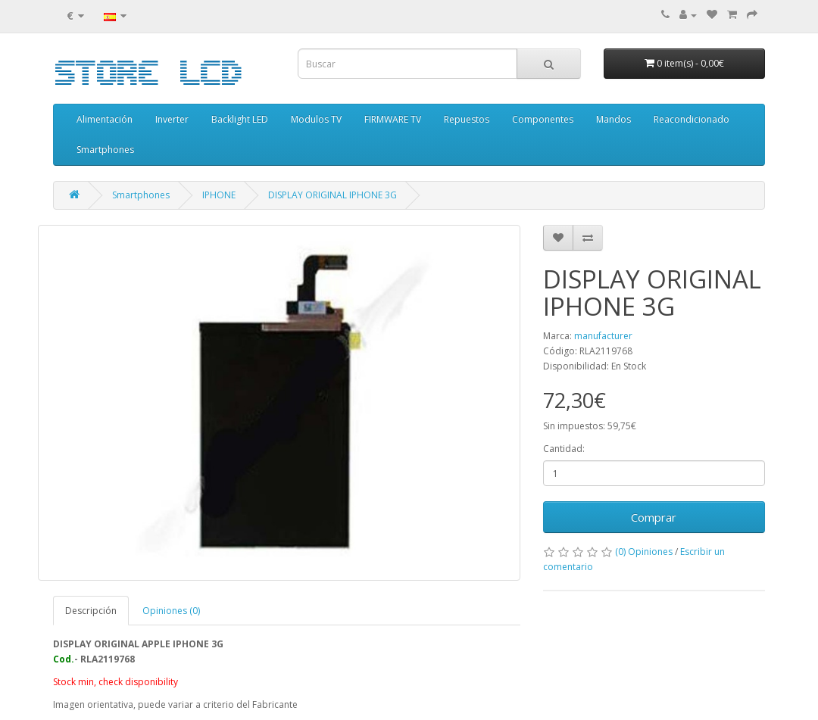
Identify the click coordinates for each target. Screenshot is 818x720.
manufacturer (603, 335)
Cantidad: (564, 448)
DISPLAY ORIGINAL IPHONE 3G (332, 195)
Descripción (91, 610)
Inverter (172, 119)
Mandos (613, 119)
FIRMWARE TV (392, 119)
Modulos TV (316, 119)
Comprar (653, 517)
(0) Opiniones (644, 551)
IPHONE (219, 195)
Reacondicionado (691, 119)
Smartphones (105, 149)
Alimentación (104, 119)
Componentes (542, 119)
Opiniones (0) (171, 610)
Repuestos (466, 119)
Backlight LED (239, 119)
